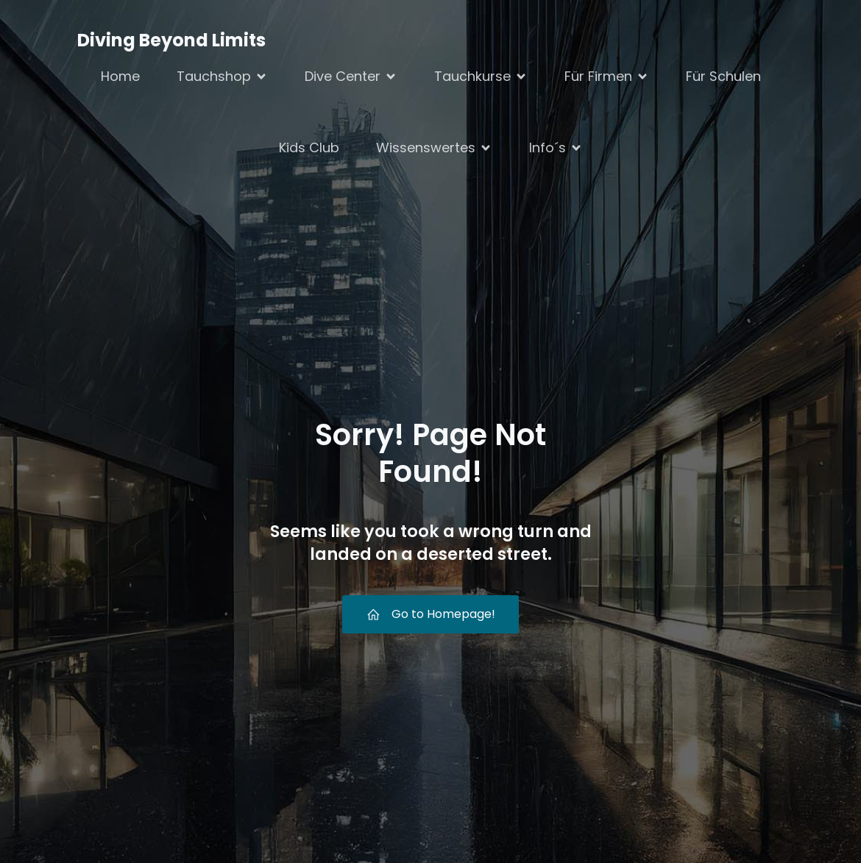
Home (120, 76)
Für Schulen (723, 76)
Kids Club (309, 147)
